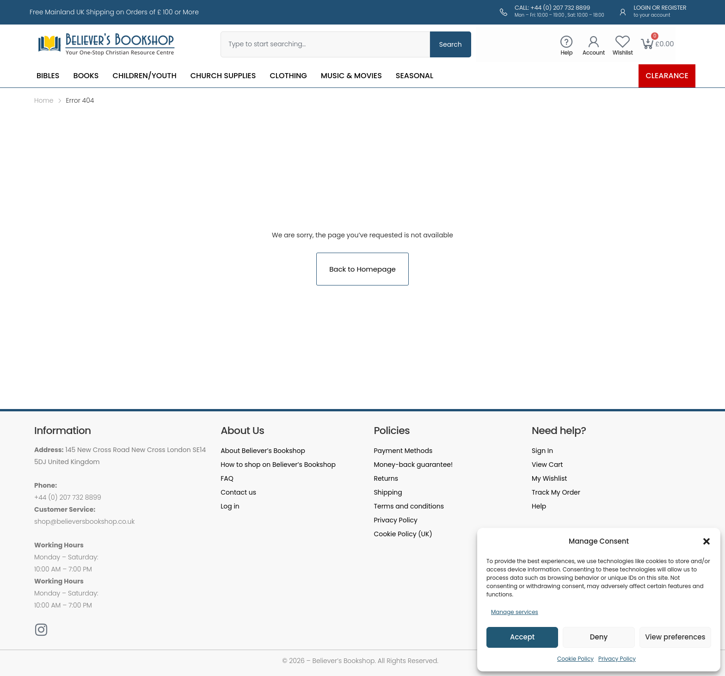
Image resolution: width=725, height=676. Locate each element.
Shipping (388, 492)
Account (594, 52)
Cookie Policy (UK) (403, 534)
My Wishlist (549, 478)
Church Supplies (223, 75)
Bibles (48, 75)
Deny (599, 637)
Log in (230, 506)
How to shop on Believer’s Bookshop (278, 464)
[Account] (593, 41)
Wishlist (623, 52)
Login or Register (660, 7)
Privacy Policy (617, 659)
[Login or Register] (622, 12)
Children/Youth (145, 75)
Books (86, 75)
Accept (522, 637)
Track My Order (556, 492)
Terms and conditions (409, 506)
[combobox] (325, 44)
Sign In (542, 450)
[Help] (567, 41)
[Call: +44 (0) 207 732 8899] (503, 12)
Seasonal (414, 75)
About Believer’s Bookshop (263, 450)
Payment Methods (403, 450)
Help (566, 52)
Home (44, 100)
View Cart (547, 464)
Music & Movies (351, 75)
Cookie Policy (575, 659)
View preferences (675, 637)
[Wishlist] (622, 41)
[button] (706, 541)
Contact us (238, 492)
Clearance (666, 75)
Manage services (514, 612)
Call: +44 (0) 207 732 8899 (552, 7)
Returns (386, 478)
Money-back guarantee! (413, 464)
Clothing (288, 75)
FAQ (227, 478)
